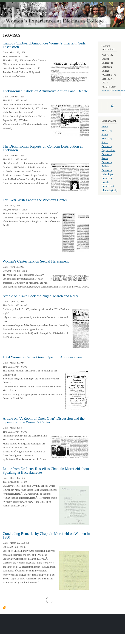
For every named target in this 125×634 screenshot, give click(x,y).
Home (105, 126)
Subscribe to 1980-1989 (4, 607)
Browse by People (107, 132)
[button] (69, 71)
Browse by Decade (107, 180)
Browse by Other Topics (108, 172)
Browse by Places (107, 140)
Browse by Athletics (107, 164)
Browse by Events (107, 156)
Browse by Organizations (108, 148)
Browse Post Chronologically (110, 188)
